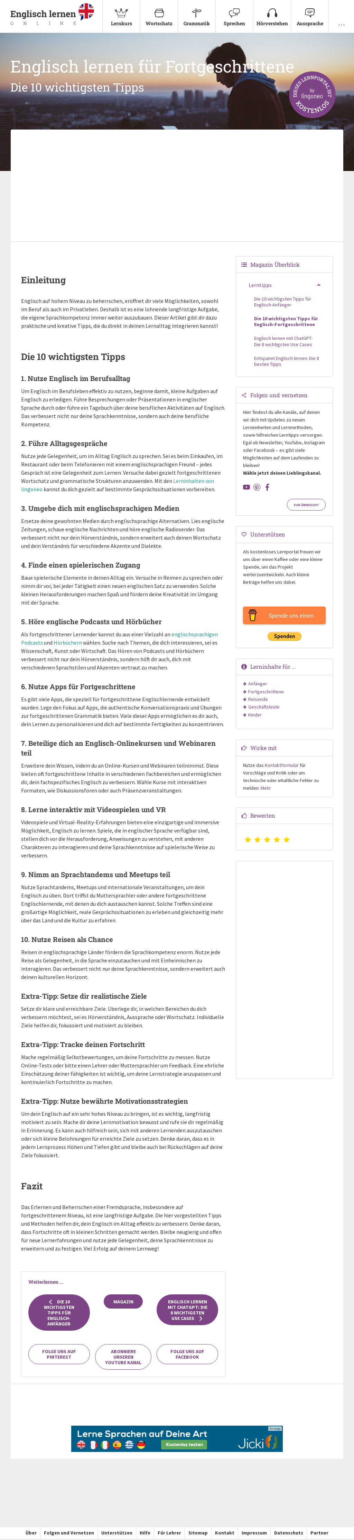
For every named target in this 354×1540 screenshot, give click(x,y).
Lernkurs (121, 13)
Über (31, 1534)
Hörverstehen (272, 13)
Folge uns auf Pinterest (59, 1356)
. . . (341, 13)
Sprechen (234, 13)
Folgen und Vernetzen (69, 1534)
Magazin (123, 1303)
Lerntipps (260, 286)
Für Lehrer (169, 1534)
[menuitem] (121, 17)
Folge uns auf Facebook (187, 1356)
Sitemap (198, 1534)
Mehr (266, 789)
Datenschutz (288, 1534)
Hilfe (145, 1534)
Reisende (258, 700)
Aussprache (309, 13)
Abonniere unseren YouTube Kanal (123, 1358)
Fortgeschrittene (266, 693)
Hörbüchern (68, 643)
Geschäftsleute (264, 708)
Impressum (254, 1534)
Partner (319, 1534)
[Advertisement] (177, 187)
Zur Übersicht (306, 506)
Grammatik (196, 13)
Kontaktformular (282, 766)
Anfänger (257, 685)
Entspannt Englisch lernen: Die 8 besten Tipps (286, 363)
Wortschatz (159, 13)
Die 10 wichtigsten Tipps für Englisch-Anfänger (59, 1314)
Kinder (255, 716)
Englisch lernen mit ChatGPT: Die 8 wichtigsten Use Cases (187, 1311)
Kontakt (224, 1534)
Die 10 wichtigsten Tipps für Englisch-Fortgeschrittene (286, 323)
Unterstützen (116, 1534)
